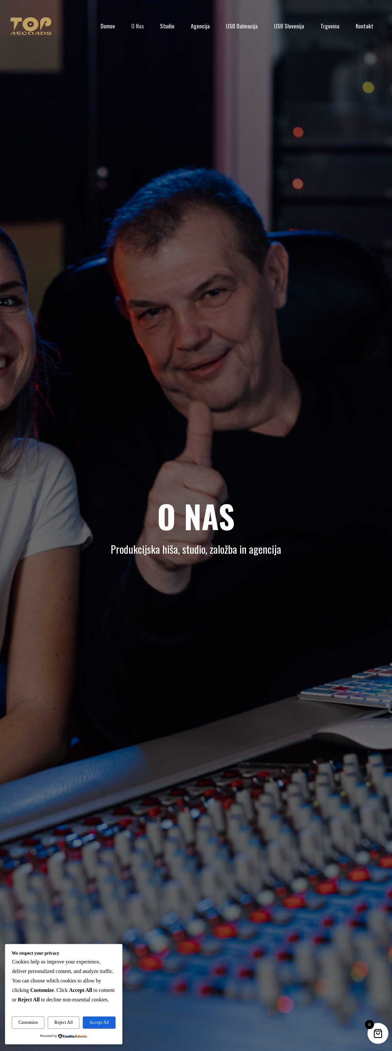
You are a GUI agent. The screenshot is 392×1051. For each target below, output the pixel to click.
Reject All (64, 1022)
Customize (28, 1022)
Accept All (99, 1022)
